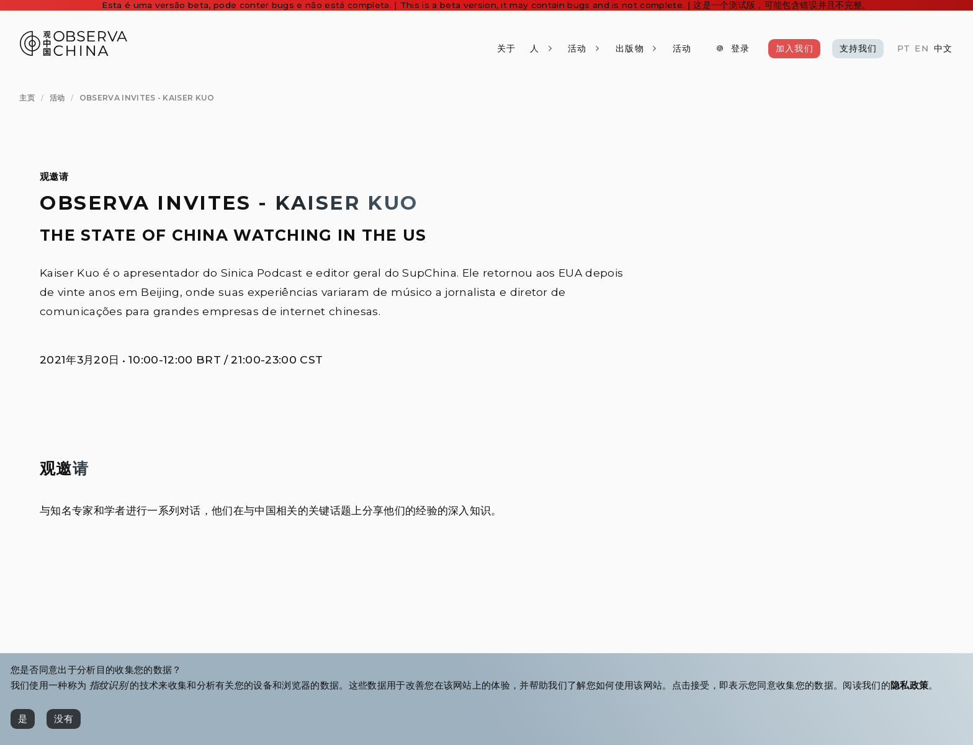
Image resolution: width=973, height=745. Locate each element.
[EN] (921, 49)
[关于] (506, 48)
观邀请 (54, 176)
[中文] (943, 49)
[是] (23, 719)
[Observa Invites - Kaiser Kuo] (147, 98)
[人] (541, 48)
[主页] (27, 98)
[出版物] (637, 48)
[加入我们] (794, 48)
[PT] (903, 49)
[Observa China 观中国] (73, 52)
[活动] (682, 48)
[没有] (64, 719)
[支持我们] (858, 48)
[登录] (732, 48)
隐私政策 (909, 685)
